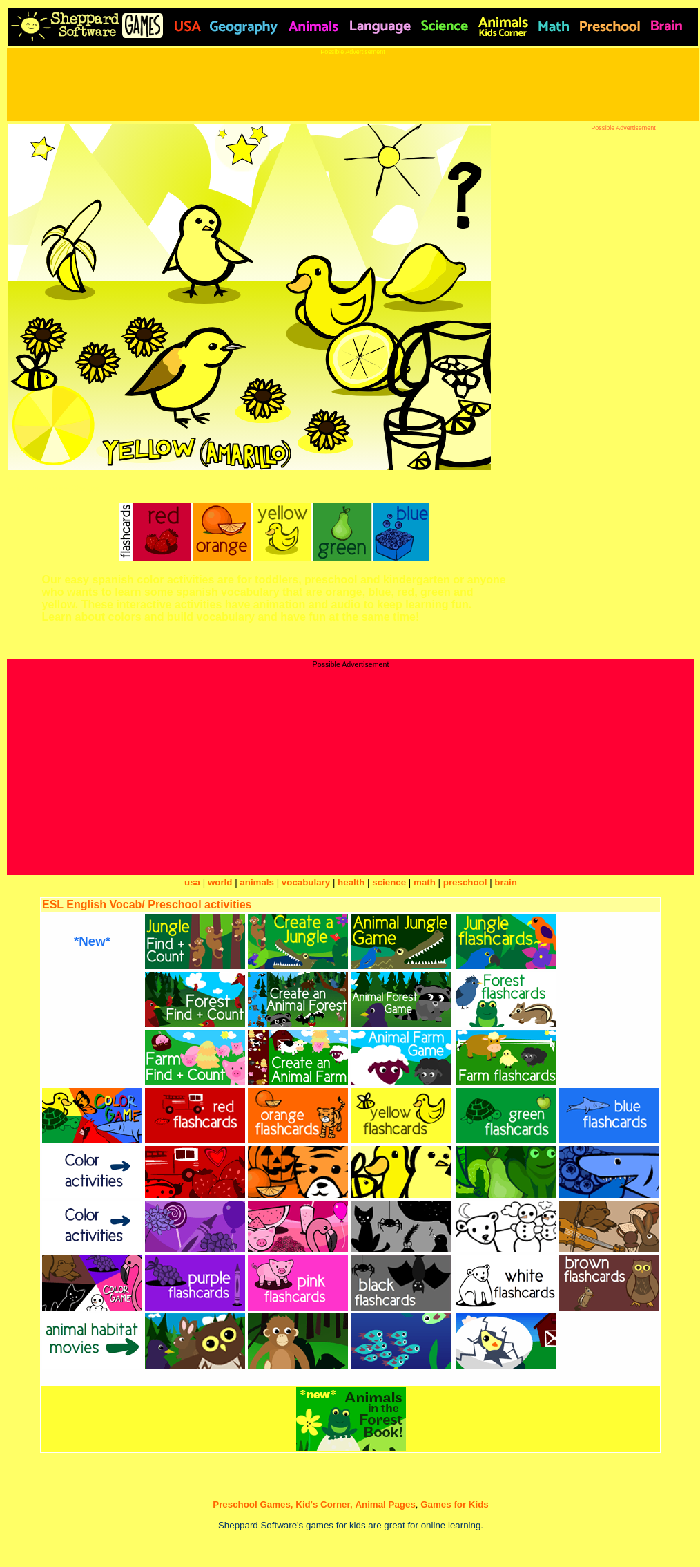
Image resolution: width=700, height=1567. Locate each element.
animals (257, 882)
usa (192, 882)
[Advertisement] (350, 86)
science (389, 882)
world (220, 882)
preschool (466, 882)
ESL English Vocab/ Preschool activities (147, 904)
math (425, 882)
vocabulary (306, 882)
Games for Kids (454, 1504)
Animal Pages (385, 1504)
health (351, 882)
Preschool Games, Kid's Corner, (282, 1504)
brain (505, 882)
